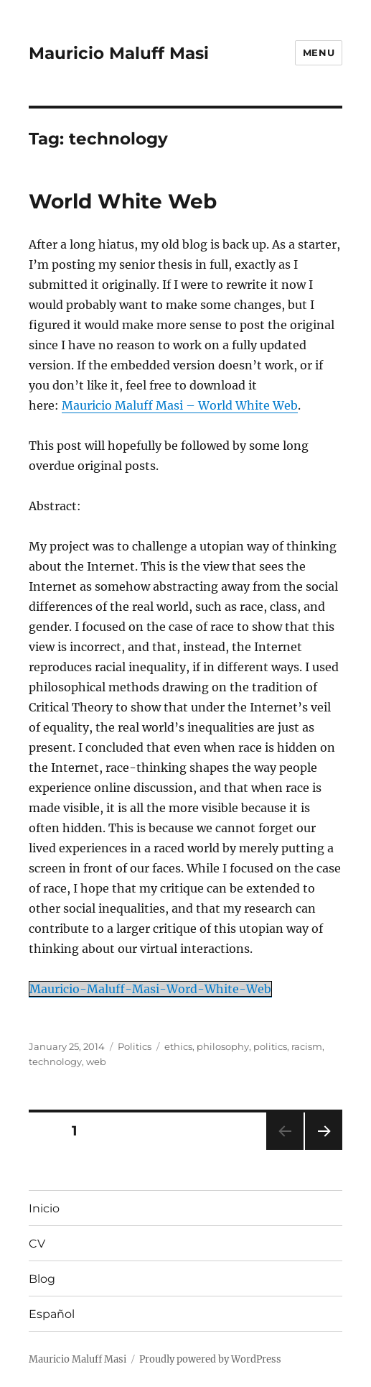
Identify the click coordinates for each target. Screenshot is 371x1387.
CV (37, 1243)
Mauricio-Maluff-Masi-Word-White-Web (150, 989)
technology (55, 1061)
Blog (42, 1279)
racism (306, 1046)
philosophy (223, 1046)
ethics (178, 1046)
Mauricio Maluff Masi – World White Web (180, 405)
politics (270, 1046)
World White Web (123, 201)
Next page (323, 1149)
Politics (134, 1046)
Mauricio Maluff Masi (119, 53)
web (96, 1061)
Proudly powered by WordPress (210, 1359)
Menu (318, 52)
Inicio (44, 1208)
